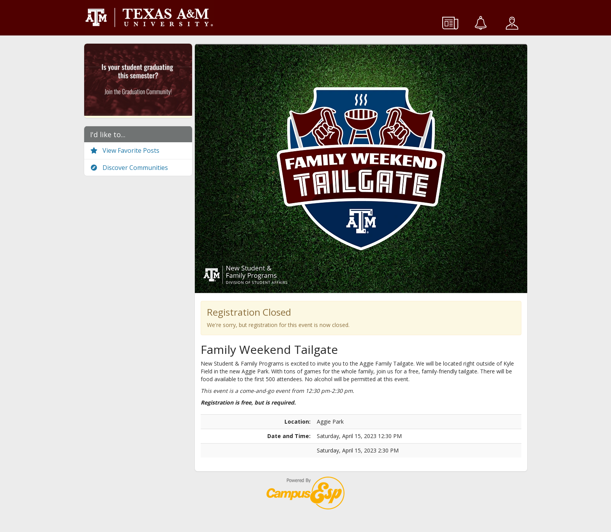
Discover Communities (129, 167)
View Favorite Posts (124, 150)
